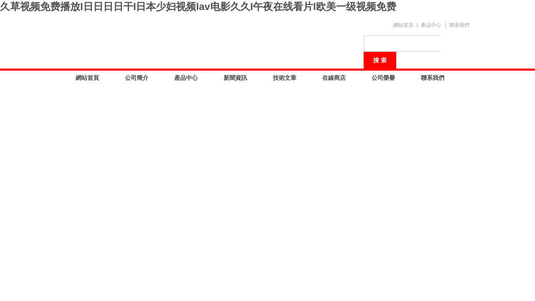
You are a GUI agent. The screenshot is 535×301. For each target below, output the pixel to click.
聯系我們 (459, 25)
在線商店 (334, 77)
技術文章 (284, 77)
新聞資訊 (235, 77)
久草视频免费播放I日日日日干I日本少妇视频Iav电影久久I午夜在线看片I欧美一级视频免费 (198, 6)
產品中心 (431, 25)
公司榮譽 (383, 77)
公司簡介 (136, 77)
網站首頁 (403, 25)
